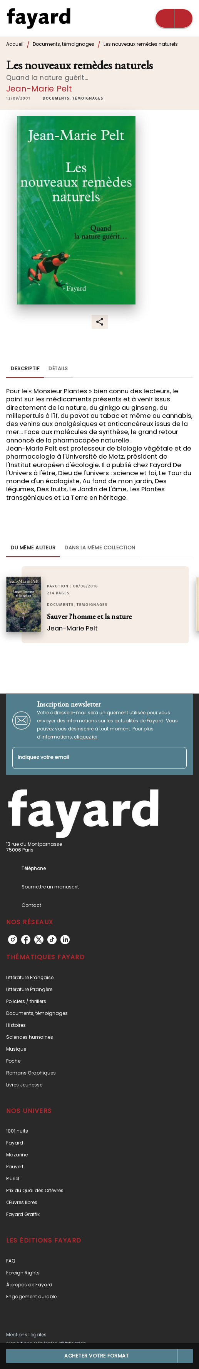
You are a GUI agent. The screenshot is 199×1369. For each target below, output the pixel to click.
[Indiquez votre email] (89, 758)
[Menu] (174, 18)
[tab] (25, 368)
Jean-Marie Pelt (39, 88)
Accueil (14, 44)
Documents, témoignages (63, 44)
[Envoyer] (177, 758)
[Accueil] (38, 18)
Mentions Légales (26, 1334)
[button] (73, 98)
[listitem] (12, 939)
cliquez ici (85, 737)
